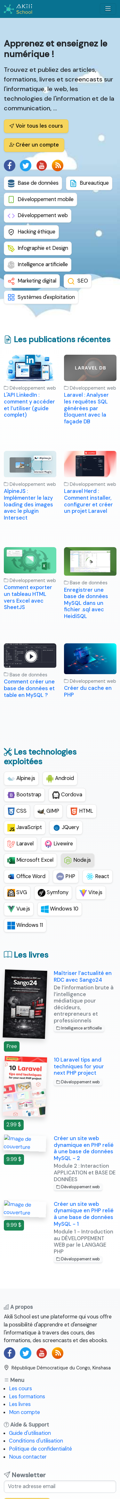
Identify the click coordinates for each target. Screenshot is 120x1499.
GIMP (48, 811)
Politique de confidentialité (40, 1448)
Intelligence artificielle (37, 265)
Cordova (67, 795)
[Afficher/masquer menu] (108, 9)
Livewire (58, 844)
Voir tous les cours (36, 126)
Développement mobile (40, 200)
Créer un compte (34, 144)
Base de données (33, 183)
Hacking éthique (31, 232)
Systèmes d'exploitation (41, 297)
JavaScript (24, 828)
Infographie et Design (37, 248)
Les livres (20, 1404)
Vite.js (90, 893)
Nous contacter (28, 1456)
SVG (17, 893)
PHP (65, 876)
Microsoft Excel (30, 860)
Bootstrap (24, 795)
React (97, 876)
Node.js (77, 860)
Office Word (26, 876)
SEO (77, 281)
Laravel (20, 844)
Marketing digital (31, 281)
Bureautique (89, 183)
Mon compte (24, 1412)
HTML (81, 811)
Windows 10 (59, 909)
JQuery (66, 828)
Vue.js (18, 909)
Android (60, 779)
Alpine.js (21, 779)
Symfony (53, 893)
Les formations (27, 1396)
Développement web (37, 216)
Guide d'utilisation (30, 1433)
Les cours (20, 1388)
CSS (17, 811)
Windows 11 (25, 925)
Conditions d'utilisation (36, 1440)
